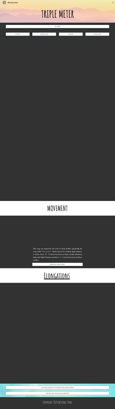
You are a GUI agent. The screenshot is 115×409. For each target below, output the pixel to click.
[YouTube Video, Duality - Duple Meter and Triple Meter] (57, 367)
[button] (113, 2)
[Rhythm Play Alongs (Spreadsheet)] (57, 393)
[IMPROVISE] (44, 34)
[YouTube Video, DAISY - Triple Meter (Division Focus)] (84, 120)
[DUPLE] (18, 34)
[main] (57, 13)
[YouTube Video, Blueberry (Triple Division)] (57, 232)
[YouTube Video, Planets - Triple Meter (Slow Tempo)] (84, 54)
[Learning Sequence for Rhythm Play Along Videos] (57, 387)
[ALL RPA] (57, 26)
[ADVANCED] (97, 34)
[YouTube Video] (31, 185)
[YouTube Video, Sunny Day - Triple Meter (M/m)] (31, 87)
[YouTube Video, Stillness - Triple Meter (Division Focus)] (84, 87)
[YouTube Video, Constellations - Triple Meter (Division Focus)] (31, 120)
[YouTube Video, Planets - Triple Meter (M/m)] (31, 54)
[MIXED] (71, 34)
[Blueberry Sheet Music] (57, 264)
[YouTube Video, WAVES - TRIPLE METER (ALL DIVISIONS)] (84, 153)
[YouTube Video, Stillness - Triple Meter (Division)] (31, 153)
